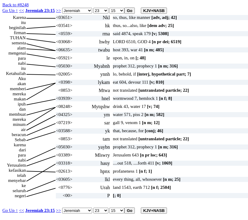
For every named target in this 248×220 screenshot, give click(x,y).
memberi (18, 88)
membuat (17, 114)
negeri (20, 195)
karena (20, 144)
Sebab (20, 139)
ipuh (22, 104)
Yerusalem (16, 165)
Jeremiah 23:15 (40, 10)
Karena (19, 17)
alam (21, 48)
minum (19, 124)
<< (21, 10)
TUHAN (18, 37)
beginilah (17, 27)
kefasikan (17, 170)
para (22, 58)
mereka (19, 93)
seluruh (19, 190)
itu (23, 22)
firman (20, 32)
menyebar (17, 180)
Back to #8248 (15, 4)
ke (24, 185)
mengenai (17, 53)
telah (21, 175)
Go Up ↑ (10, 10)
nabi (22, 63)
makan (20, 99)
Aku (22, 78)
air (23, 129)
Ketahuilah (16, 73)
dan (22, 109)
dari (22, 149)
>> (58, 10)
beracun (19, 134)
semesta (19, 42)
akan (21, 83)
